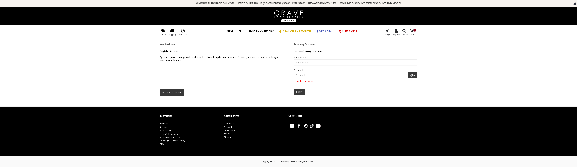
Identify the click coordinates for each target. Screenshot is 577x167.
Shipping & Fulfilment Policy (172, 140)
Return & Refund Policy (170, 137)
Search (227, 133)
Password (298, 70)
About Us (164, 123)
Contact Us (229, 123)
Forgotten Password (303, 81)
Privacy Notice (166, 130)
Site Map (228, 137)
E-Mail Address (301, 57)
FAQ (162, 144)
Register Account (171, 92)
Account (228, 127)
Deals (163, 127)
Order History (230, 130)
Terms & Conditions (169, 134)
